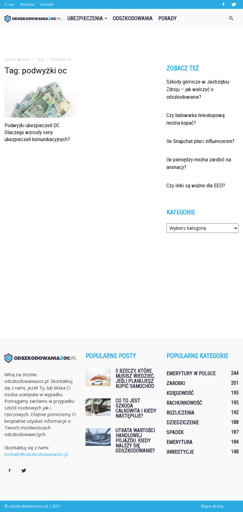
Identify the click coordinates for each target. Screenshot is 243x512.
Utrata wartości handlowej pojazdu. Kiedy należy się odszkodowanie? (135, 441)
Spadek (175, 432)
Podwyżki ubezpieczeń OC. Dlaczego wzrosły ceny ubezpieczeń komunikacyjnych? (37, 132)
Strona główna (17, 59)
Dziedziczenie (182, 423)
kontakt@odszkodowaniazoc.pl (36, 454)
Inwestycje (180, 452)
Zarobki (175, 383)
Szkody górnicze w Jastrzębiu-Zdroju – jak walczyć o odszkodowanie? (198, 89)
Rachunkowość (184, 403)
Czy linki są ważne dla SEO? (195, 185)
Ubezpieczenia (87, 18)
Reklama (27, 4)
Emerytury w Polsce (190, 374)
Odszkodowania (133, 18)
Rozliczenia (180, 413)
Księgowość (180, 393)
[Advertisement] (121, 41)
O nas (9, 4)
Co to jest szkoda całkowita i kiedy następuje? (135, 408)
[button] (231, 18)
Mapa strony (212, 506)
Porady (167, 18)
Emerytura (179, 442)
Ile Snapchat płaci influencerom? (200, 141)
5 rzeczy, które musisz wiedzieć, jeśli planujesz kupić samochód (134, 378)
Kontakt (46, 4)
